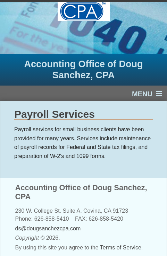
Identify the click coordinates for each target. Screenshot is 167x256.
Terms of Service (120, 247)
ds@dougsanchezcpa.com (48, 228)
